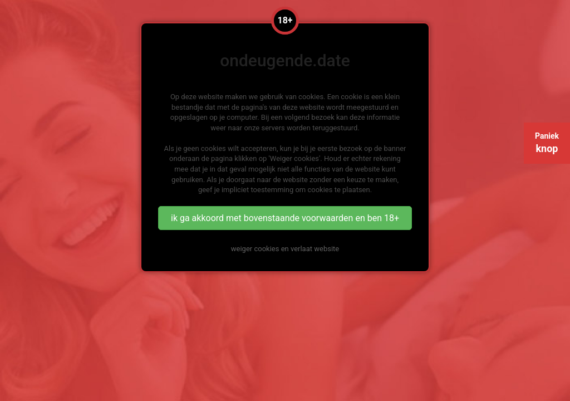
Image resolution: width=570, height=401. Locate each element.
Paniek (547, 142)
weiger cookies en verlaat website (285, 248)
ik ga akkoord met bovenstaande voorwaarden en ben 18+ (285, 218)
